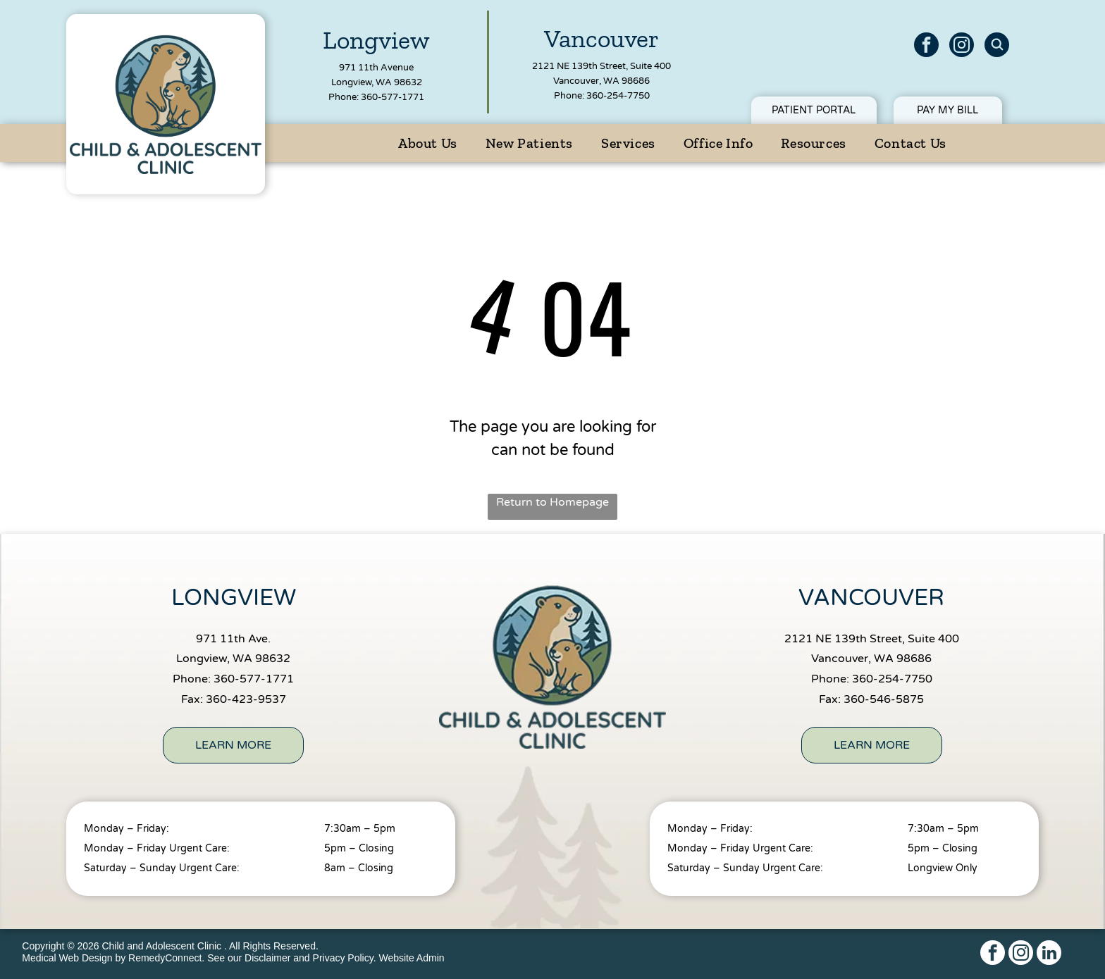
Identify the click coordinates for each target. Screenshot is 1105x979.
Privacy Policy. (344, 958)
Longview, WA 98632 (376, 82)
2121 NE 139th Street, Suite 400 (601, 66)
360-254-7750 (618, 95)
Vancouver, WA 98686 (601, 81)
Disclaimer (267, 958)
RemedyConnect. (166, 958)
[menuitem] (427, 143)
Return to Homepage (552, 502)
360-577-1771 (392, 97)
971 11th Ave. (233, 639)
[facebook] (926, 46)
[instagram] (961, 46)
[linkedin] (1049, 954)
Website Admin (411, 958)
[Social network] (996, 46)
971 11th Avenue (376, 67)
